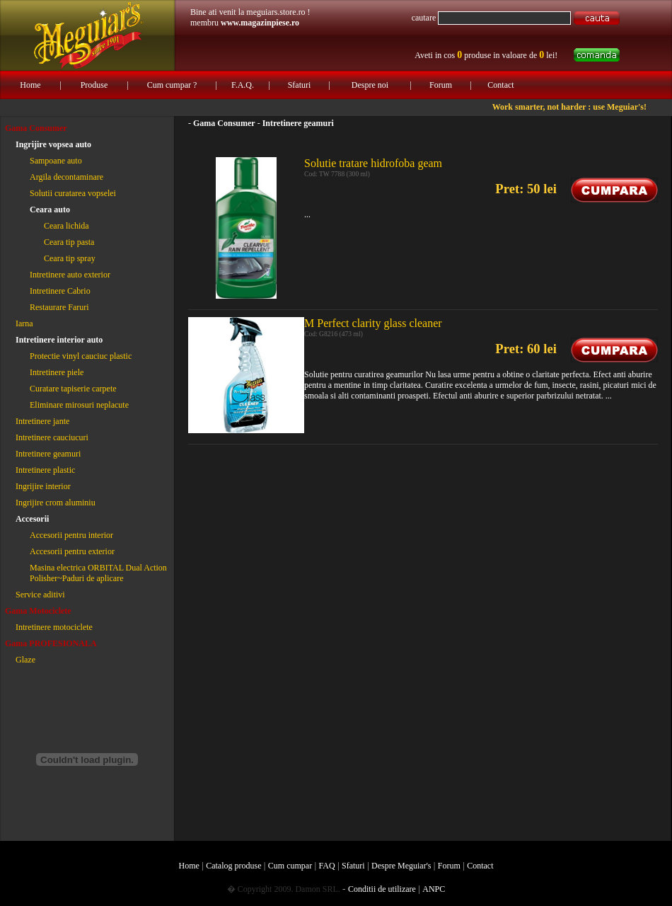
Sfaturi (299, 85)
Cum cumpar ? (172, 85)
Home (30, 85)
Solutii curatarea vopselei (73, 193)
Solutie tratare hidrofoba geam (373, 163)
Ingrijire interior (43, 486)
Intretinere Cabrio (60, 291)
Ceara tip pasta (69, 242)
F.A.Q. (242, 85)
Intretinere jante (42, 421)
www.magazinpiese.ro (260, 23)
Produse (94, 85)
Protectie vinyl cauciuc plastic (81, 356)
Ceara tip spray (69, 258)
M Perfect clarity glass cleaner (373, 323)
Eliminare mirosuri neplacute (79, 405)
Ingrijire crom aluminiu (55, 503)
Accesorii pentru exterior (72, 551)
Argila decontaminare (66, 177)
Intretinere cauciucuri (52, 437)
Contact (500, 85)
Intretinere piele (56, 372)
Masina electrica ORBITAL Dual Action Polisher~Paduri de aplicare (98, 573)
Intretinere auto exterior (70, 275)
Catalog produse (233, 866)
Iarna (24, 323)
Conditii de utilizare (382, 889)
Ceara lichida (66, 226)
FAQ (327, 866)
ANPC (433, 889)
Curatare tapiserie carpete (73, 389)
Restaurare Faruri (59, 307)
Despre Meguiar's (401, 866)
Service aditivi (40, 595)
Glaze (25, 660)
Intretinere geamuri (48, 454)
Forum (440, 85)
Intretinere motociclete (54, 627)
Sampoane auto (56, 161)
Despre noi (370, 85)
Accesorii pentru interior (71, 535)
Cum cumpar (290, 866)
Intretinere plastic (45, 470)
